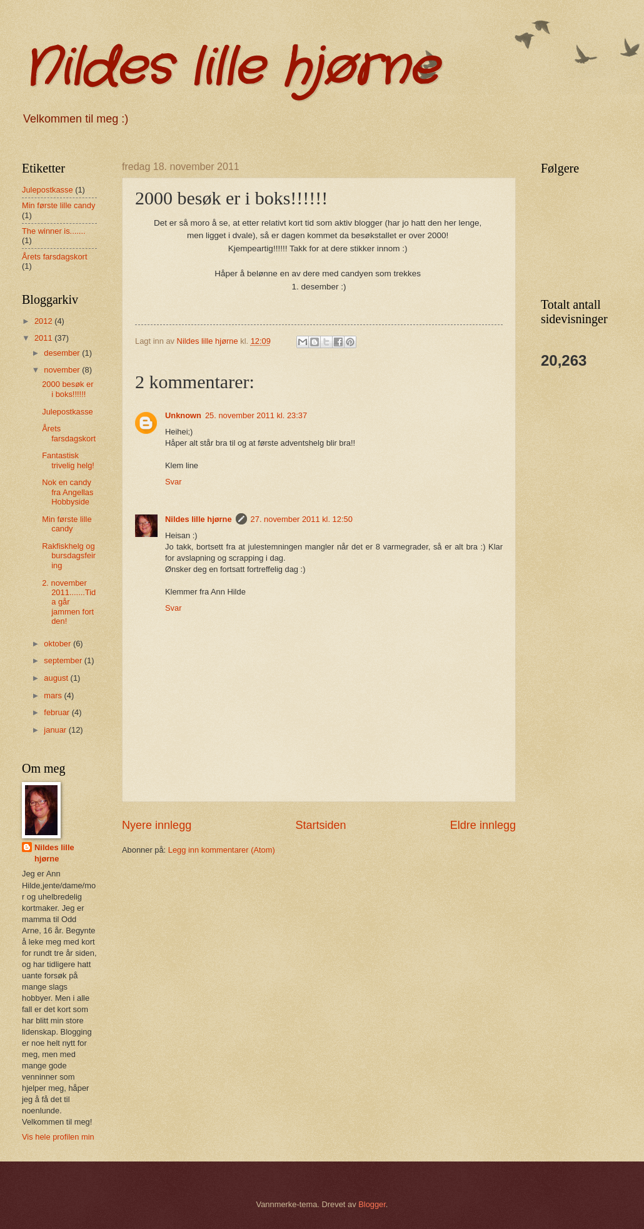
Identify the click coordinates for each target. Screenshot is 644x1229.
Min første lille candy (58, 205)
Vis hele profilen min (58, 1136)
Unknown (183, 415)
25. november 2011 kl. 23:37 (256, 415)
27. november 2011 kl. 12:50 (302, 519)
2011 (44, 338)
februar (57, 712)
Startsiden (320, 825)
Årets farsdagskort (54, 256)
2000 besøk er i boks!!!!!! (67, 388)
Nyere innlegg (156, 825)
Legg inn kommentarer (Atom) (221, 850)
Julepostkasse (47, 189)
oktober (58, 643)
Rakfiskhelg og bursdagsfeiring (69, 555)
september (64, 660)
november (63, 369)
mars (54, 695)
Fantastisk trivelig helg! (68, 460)
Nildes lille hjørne (230, 68)
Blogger (372, 1204)
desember (63, 353)
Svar (173, 481)
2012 (44, 321)
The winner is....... (54, 231)
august (57, 678)
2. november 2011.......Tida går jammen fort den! (69, 602)
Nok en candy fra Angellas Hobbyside (67, 492)
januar (56, 730)
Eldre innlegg (483, 825)
